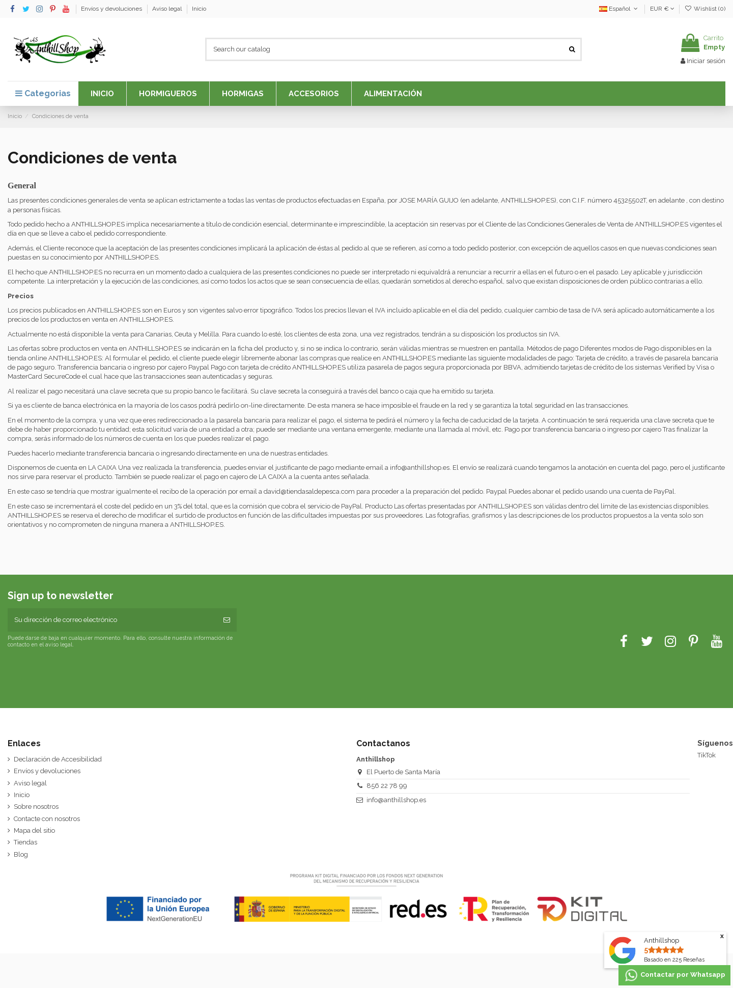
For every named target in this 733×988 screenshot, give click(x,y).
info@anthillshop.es (396, 800)
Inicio (199, 8)
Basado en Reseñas (674, 959)
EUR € (662, 8)
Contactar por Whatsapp (674, 975)
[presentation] (92, 673)
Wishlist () (705, 8)
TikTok (706, 755)
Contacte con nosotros (47, 819)
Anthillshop (661, 940)
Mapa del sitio (34, 830)
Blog (21, 854)
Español (619, 8)
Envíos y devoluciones (112, 8)
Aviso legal (167, 8)
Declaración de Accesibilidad (58, 759)
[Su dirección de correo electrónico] (112, 620)
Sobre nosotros (36, 806)
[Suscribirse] (227, 620)
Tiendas (25, 842)
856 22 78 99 (386, 785)
